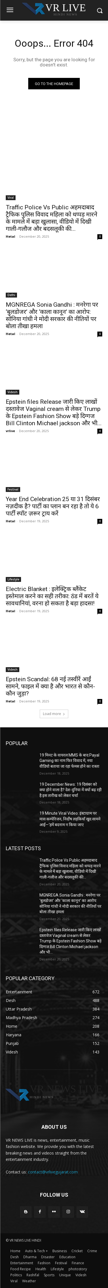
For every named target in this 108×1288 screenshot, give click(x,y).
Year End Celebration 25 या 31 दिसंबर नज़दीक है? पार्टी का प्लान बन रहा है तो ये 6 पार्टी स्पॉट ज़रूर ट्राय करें (53, 506)
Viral (10, 198)
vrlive (10, 431)
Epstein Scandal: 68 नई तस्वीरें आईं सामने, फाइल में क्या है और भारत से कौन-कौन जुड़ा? (50, 686)
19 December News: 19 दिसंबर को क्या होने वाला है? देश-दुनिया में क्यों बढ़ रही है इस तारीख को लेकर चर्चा (70, 790)
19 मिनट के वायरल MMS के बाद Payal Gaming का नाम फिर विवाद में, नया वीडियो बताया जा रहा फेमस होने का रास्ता (69, 761)
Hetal (10, 236)
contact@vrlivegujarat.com (53, 1172)
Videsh (12, 392)
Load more (54, 713)
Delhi (11, 295)
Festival (12, 489)
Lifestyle (13, 579)
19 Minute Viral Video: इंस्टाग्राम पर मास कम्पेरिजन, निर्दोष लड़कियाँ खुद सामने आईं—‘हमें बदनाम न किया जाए (70, 819)
